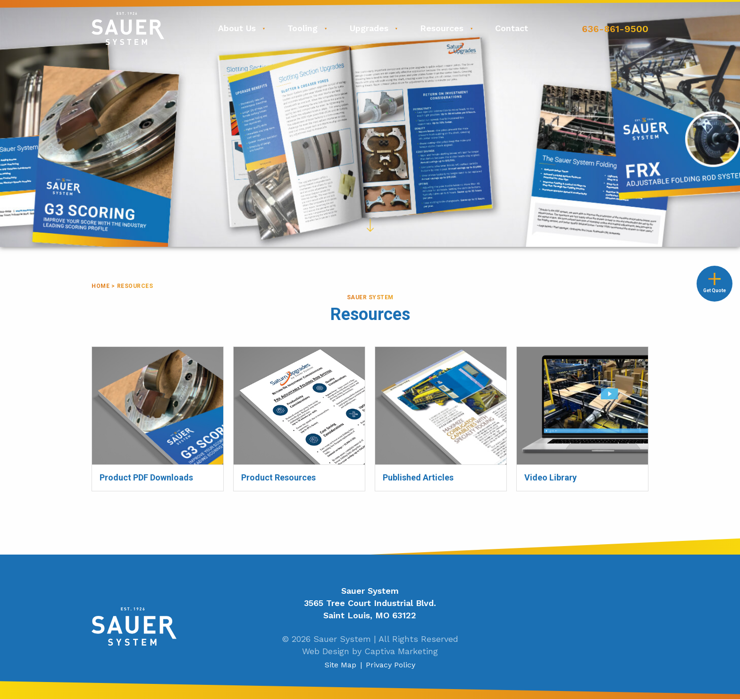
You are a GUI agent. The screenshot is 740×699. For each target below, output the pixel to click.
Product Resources (268, 352)
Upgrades (369, 28)
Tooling (302, 28)
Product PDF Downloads (136, 352)
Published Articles (408, 352)
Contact (511, 28)
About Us (237, 28)
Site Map (340, 664)
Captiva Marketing (401, 651)
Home (100, 286)
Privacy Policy (390, 664)
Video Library (541, 352)
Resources (441, 28)
